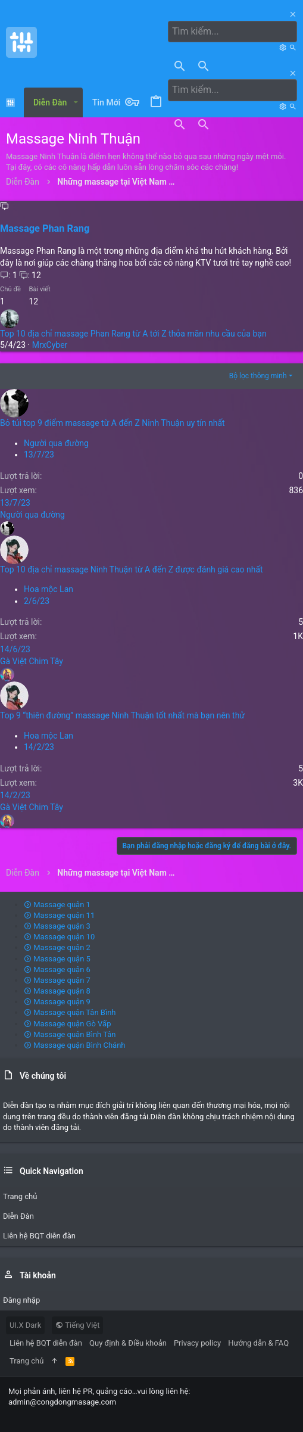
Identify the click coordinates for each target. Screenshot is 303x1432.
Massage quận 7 (57, 980)
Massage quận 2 (57, 947)
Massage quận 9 (57, 1001)
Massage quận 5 (57, 958)
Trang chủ (26, 1360)
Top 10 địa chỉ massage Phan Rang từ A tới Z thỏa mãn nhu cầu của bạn (133, 333)
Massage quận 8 (57, 990)
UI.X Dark (25, 1325)
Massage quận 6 (57, 969)
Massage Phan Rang (44, 228)
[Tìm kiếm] (232, 31)
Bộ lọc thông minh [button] (258, 376)
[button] (75, 102)
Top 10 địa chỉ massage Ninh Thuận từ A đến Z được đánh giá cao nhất (131, 569)
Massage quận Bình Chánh (75, 1045)
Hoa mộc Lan (48, 589)
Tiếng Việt (77, 1325)
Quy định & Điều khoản (128, 1342)
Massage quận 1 (57, 904)
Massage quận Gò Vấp (67, 1023)
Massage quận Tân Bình (70, 1012)
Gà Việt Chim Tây (31, 661)
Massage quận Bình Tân (70, 1034)
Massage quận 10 (59, 936)
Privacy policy (197, 1342)
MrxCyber (50, 345)
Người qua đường (56, 443)
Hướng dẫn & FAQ (258, 1342)
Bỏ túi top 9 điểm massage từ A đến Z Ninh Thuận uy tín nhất (112, 423)
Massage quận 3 (57, 926)
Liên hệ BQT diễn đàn (46, 1342)
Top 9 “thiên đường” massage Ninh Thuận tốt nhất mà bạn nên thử (122, 715)
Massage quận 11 (59, 915)
